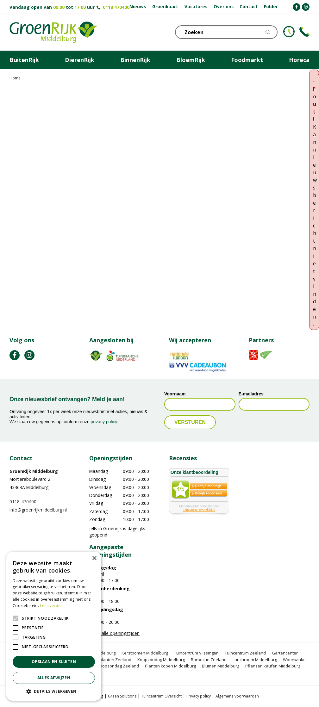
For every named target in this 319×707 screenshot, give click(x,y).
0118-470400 (22, 502)
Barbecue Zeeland (209, 659)
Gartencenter (285, 653)
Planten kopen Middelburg (170, 666)
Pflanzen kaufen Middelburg (272, 666)
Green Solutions (122, 696)
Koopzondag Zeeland (118, 666)
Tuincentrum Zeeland (245, 653)
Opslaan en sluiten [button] (54, 661)
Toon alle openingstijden (114, 633)
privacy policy (104, 421)
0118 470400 (116, 7)
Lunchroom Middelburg (255, 659)
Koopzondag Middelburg (161, 659)
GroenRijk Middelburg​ (33, 471)
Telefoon (304, 31)
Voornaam (174, 393)
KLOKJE (289, 31)
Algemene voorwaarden (237, 696)
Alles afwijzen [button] (54, 677)
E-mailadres (251, 393)
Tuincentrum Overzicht (161, 696)
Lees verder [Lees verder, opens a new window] (51, 605)
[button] (54, 691)
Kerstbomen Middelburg (145, 653)
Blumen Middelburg (220, 666)
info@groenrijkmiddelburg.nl (38, 510)
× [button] (94, 558)
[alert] (53, 626)
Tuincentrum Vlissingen (196, 653)
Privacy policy (198, 696)
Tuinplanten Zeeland (111, 659)
